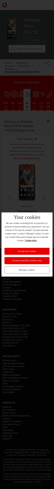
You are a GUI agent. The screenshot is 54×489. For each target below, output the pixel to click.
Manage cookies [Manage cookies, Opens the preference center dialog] (27, 270)
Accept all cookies (27, 251)
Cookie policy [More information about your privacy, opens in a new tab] (31, 240)
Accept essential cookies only (27, 260)
